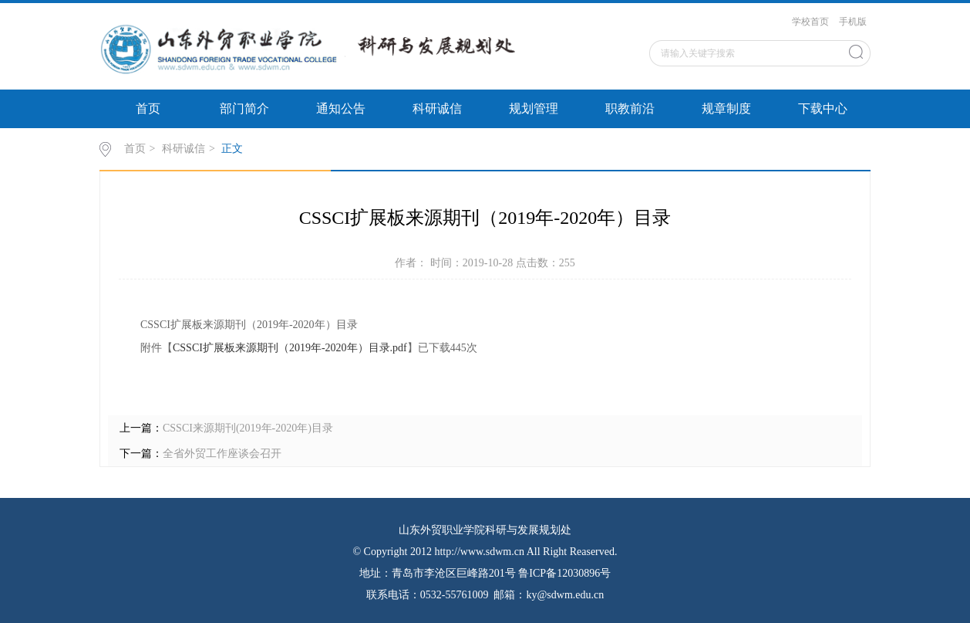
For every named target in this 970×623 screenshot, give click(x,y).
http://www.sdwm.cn (479, 551)
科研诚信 (437, 108)
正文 (232, 148)
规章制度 (726, 108)
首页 (148, 108)
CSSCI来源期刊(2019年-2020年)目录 (248, 428)
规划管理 (533, 108)
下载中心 (822, 108)
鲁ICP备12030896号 (564, 573)
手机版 (853, 21)
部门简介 (244, 108)
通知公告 (340, 108)
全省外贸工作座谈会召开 (222, 453)
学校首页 (810, 21)
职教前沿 (630, 108)
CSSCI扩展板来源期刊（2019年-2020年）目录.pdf (290, 348)
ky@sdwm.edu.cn (565, 595)
